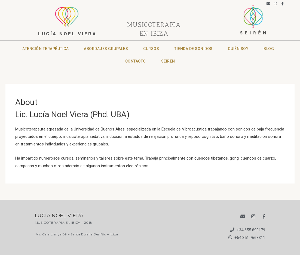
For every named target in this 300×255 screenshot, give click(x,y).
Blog (269, 48)
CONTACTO (135, 61)
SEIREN (168, 61)
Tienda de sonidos (193, 48)
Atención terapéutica (45, 48)
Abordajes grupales (106, 48)
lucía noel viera (67, 33)
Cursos (151, 48)
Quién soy (238, 48)
